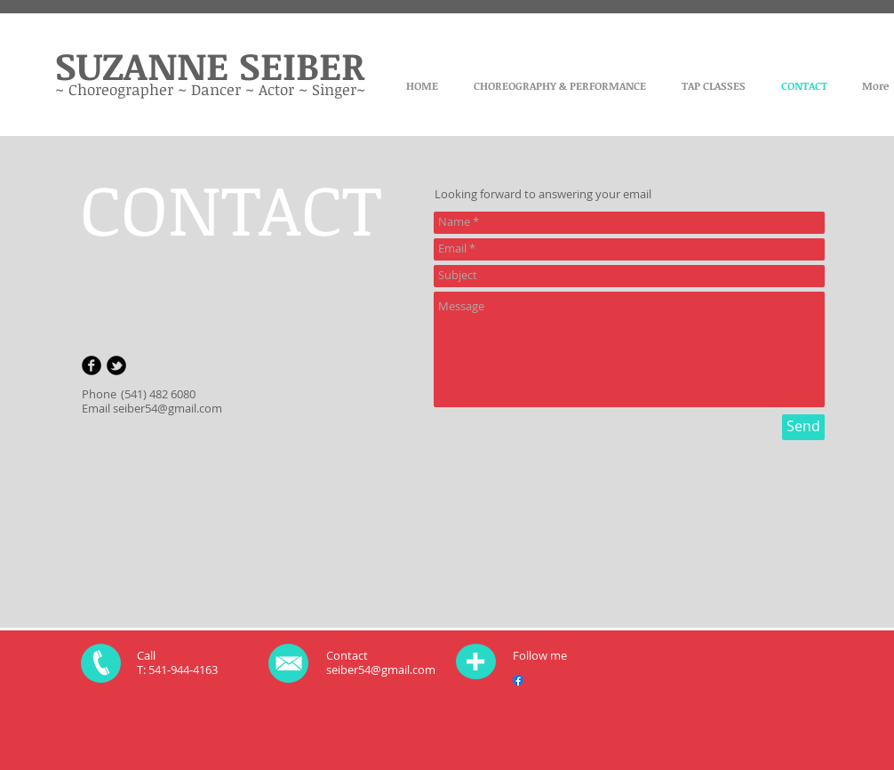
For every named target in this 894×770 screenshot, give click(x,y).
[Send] (803, 427)
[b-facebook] (91, 365)
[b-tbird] (116, 365)
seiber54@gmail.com (167, 408)
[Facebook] (518, 680)
